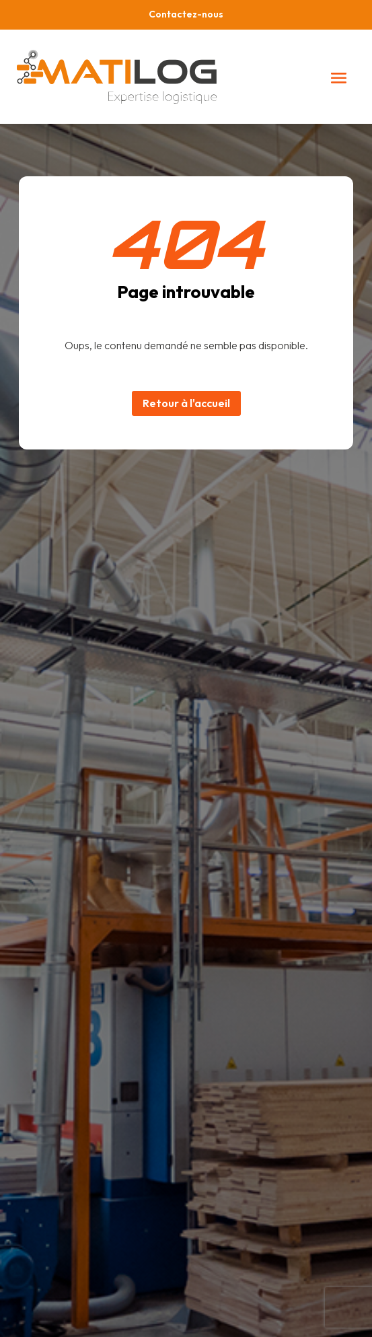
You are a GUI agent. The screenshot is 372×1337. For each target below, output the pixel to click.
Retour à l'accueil (186, 403)
